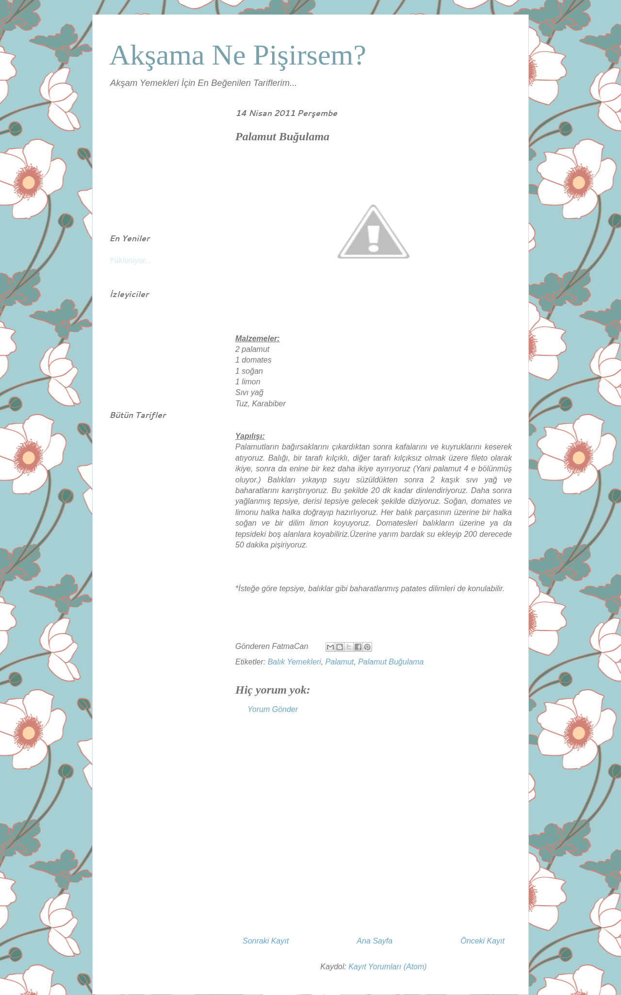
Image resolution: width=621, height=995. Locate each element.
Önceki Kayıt (482, 941)
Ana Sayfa (374, 941)
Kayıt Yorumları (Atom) (387, 966)
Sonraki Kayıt (266, 941)
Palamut (340, 662)
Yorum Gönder (272, 709)
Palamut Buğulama (391, 662)
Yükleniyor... (130, 260)
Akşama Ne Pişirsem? (237, 55)
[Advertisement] (373, 830)
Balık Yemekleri (294, 662)
